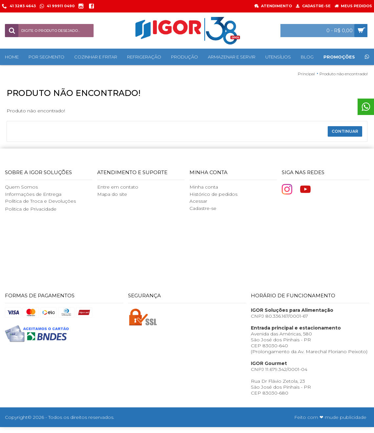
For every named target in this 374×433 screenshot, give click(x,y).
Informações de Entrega (33, 194)
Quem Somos (21, 187)
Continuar (345, 131)
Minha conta (203, 187)
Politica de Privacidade (30, 209)
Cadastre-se (202, 208)
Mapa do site (112, 194)
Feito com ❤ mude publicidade (330, 417)
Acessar (198, 201)
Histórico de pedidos (213, 194)
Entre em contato (117, 187)
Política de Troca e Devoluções (40, 201)
